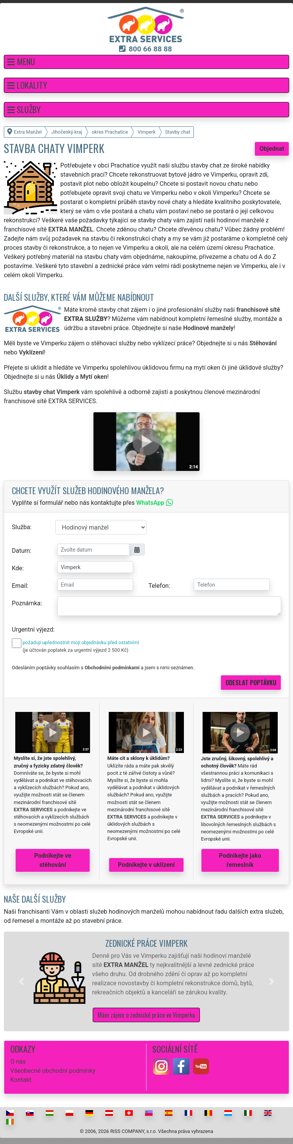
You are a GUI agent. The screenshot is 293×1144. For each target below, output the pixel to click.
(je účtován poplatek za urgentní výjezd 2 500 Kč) (75, 650)
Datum (21, 550)
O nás (18, 1061)
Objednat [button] (271, 148)
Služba (21, 527)
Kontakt (20, 1079)
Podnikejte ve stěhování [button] (52, 860)
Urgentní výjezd (32, 629)
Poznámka (26, 603)
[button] (146, 62)
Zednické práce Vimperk (146, 943)
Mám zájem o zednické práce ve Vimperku (146, 1015)
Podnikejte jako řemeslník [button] (240, 860)
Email (19, 585)
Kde (17, 568)
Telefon (158, 585)
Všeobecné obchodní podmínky (52, 1070)
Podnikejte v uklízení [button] (146, 864)
